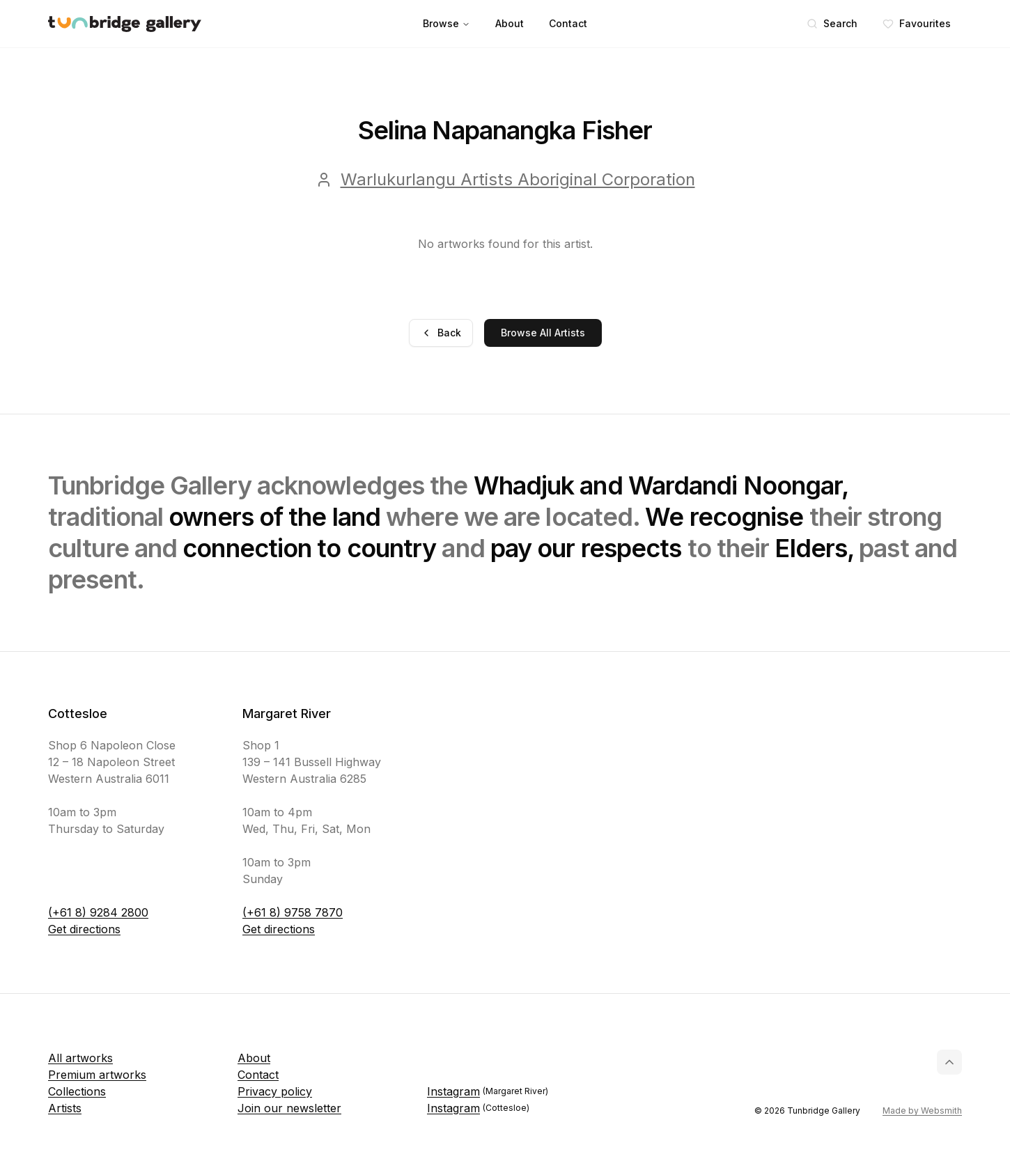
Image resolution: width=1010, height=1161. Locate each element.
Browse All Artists (543, 332)
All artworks (80, 1058)
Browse (446, 23)
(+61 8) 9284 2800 (98, 912)
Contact (568, 23)
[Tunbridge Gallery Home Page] (124, 24)
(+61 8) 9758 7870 (292, 912)
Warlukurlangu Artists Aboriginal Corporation (518, 179)
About (509, 23)
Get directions (84, 929)
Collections (77, 1091)
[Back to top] (949, 1062)
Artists (64, 1108)
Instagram (487, 1091)
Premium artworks (97, 1075)
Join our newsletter (289, 1108)
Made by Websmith (922, 1110)
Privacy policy (275, 1091)
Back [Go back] (441, 332)
